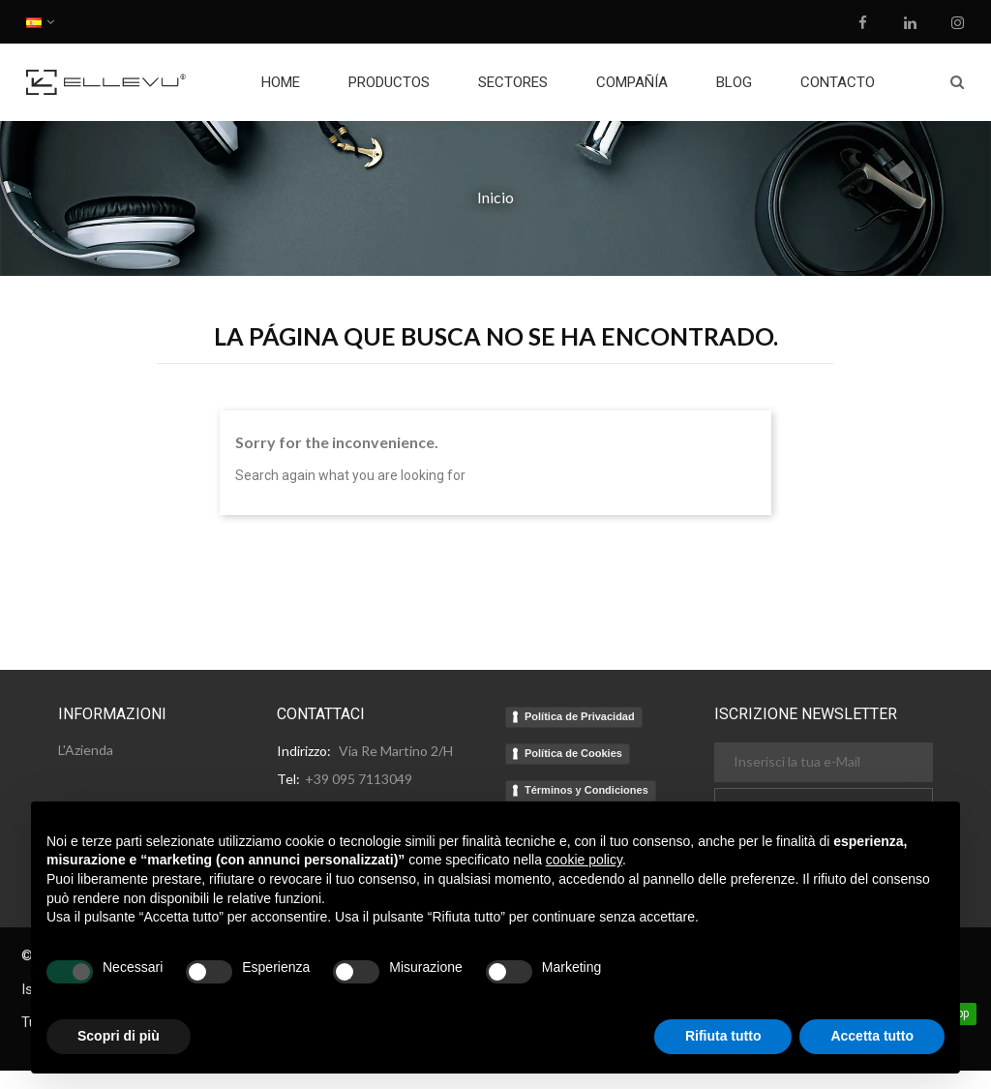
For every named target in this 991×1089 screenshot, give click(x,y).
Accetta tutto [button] (872, 1036)
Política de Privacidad (580, 716)
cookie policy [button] (584, 859)
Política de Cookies (573, 753)
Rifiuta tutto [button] (723, 1036)
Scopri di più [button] (118, 1036)
